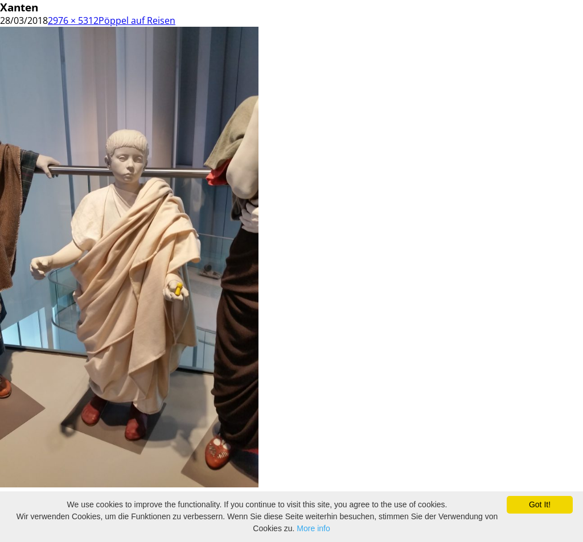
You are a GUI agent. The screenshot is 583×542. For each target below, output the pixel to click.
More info (313, 528)
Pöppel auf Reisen (136, 20)
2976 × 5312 (73, 20)
